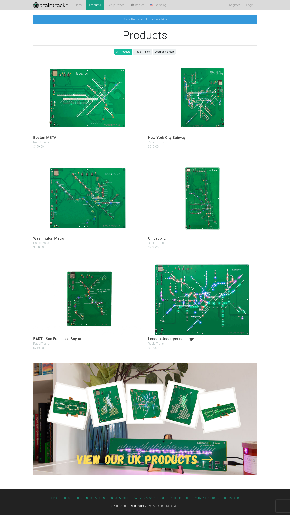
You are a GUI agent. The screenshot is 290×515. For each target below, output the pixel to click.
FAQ (134, 498)
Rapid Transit (142, 51)
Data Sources (147, 498)
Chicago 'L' (157, 238)
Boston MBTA (44, 137)
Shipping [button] (158, 5)
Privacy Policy (200, 498)
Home (79, 5)
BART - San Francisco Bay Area (59, 339)
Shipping (101, 498)
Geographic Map (164, 51)
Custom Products (170, 498)
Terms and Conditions (226, 498)
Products (95, 5)
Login (250, 5)
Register (234, 5)
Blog (187, 498)
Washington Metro (48, 238)
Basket (137, 5)
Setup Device (115, 5)
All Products (123, 51)
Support (124, 498)
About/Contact (83, 498)
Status (112, 498)
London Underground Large (171, 339)
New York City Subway (167, 137)
